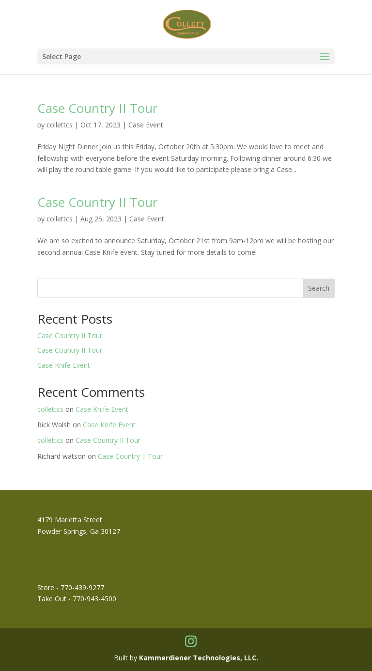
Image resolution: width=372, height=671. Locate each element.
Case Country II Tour (97, 108)
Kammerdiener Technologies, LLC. (198, 657)
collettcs (59, 124)
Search (318, 288)
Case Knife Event (63, 365)
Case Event (145, 124)
